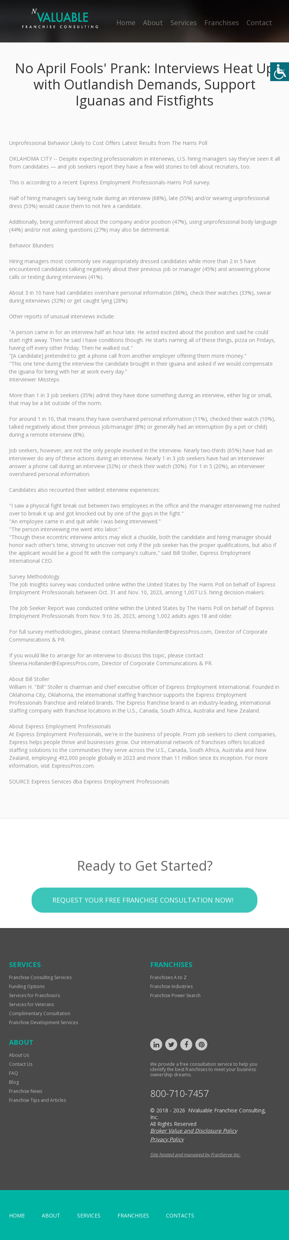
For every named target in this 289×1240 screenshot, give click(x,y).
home (17, 1215)
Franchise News (25, 1091)
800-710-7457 (179, 1093)
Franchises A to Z (168, 977)
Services (183, 22)
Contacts (180, 1215)
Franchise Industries (171, 986)
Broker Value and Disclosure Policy (193, 1130)
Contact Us (20, 1064)
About (153, 22)
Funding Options (26, 986)
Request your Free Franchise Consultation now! (142, 915)
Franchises (221, 22)
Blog (14, 1082)
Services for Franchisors (34, 995)
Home (125, 22)
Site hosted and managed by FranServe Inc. (195, 1154)
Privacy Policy (167, 1139)
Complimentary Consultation (39, 1013)
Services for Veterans (31, 1004)
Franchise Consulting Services (40, 977)
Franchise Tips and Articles (37, 1100)
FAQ (13, 1073)
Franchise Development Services (43, 1022)
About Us (19, 1055)
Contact (259, 22)
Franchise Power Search (175, 995)
